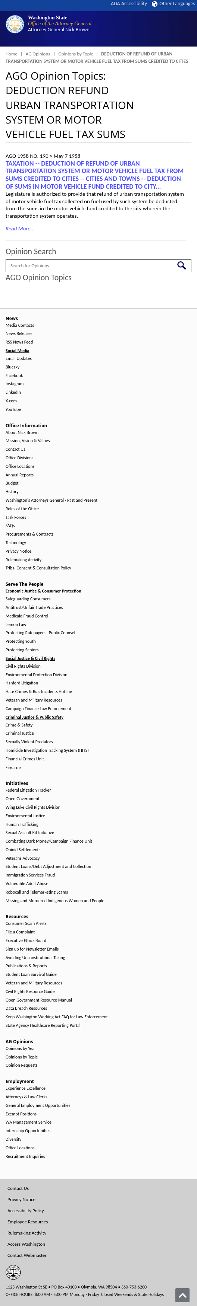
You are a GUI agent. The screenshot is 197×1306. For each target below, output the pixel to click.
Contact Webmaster (27, 1255)
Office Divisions (19, 458)
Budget (12, 483)
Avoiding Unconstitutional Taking (35, 957)
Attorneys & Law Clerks (26, 1097)
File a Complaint (20, 932)
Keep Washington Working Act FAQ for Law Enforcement (57, 1017)
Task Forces (16, 517)
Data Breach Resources (26, 1008)
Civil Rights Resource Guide (30, 991)
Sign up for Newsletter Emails (32, 949)
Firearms (13, 767)
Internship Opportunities (28, 1130)
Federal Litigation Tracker (28, 790)
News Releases (19, 333)
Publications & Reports (26, 966)
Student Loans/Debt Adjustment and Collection (48, 866)
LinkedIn (13, 392)
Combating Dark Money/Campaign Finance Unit (49, 841)
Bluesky (12, 367)
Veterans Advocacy (23, 858)
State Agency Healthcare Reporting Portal (43, 1025)
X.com (11, 401)
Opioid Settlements (23, 849)
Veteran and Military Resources (34, 700)
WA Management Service (28, 1122)
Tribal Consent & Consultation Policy (38, 568)
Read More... (20, 228)
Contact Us (15, 449)
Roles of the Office (22, 509)
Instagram (15, 383)
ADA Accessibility (129, 3)
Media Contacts (20, 325)
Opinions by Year (21, 1048)
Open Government (23, 798)
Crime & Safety (19, 725)
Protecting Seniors (22, 650)
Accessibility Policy (25, 1210)
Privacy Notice (18, 551)
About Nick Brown (22, 432)
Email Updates (19, 358)
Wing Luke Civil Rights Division (33, 807)
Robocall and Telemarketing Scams (37, 892)
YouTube (13, 409)
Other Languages (173, 3)
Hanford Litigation (22, 683)
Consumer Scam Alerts (26, 923)
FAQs (10, 525)
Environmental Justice (25, 816)
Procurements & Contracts (29, 534)
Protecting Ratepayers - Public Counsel (40, 632)
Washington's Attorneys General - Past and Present (51, 500)
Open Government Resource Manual (39, 1000)
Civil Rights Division (23, 666)
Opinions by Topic (75, 54)
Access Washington (26, 1244)
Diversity (13, 1139)
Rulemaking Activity (23, 560)
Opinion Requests (22, 1065)
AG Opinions (38, 54)
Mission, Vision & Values (28, 440)
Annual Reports (20, 475)
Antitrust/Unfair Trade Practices (34, 607)
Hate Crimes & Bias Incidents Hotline (39, 691)
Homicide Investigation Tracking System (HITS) (47, 750)
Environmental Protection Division (36, 675)
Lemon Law (16, 624)
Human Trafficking (22, 824)
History (12, 491)
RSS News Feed (19, 342)
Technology (16, 542)
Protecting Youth (21, 641)
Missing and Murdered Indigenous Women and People (55, 900)
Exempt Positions (21, 1114)
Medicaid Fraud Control (27, 616)
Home (12, 54)
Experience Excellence (26, 1088)
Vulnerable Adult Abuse (27, 883)
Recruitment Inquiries (25, 1156)
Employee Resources (27, 1221)
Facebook (14, 375)
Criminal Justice (20, 733)
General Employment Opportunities (38, 1105)
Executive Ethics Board (26, 940)
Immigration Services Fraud (30, 875)
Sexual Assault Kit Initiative (30, 832)
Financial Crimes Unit (25, 759)
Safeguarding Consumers (28, 599)
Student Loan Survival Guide (31, 974)
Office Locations (20, 466)
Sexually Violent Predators (29, 742)
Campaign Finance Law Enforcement (38, 708)
